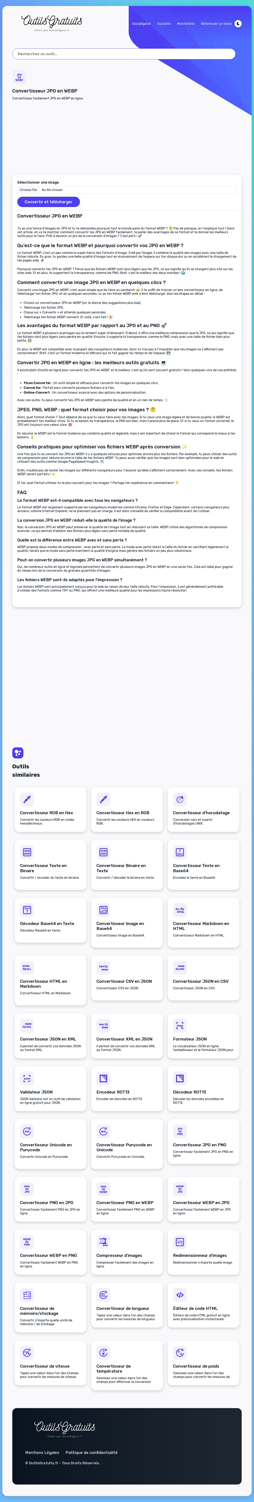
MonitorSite (185, 24)
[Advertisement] (127, 137)
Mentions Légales (42, 1452)
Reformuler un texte (216, 24)
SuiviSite (164, 24)
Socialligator (141, 24)
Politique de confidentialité (91, 1452)
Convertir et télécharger (49, 201)
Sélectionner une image (38, 182)
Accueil (120, 24)
